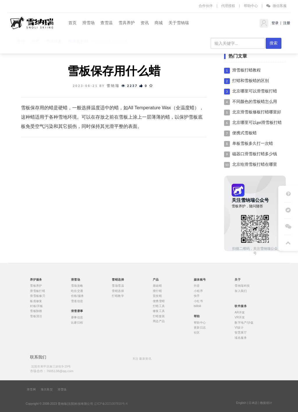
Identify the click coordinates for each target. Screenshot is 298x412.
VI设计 (239, 327)
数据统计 (266, 403)
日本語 (253, 403)
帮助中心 (251, 6)
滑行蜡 (157, 290)
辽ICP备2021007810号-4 (110, 404)
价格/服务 (77, 296)
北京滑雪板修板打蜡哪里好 (256, 112)
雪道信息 (77, 301)
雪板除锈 (36, 311)
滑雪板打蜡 (37, 290)
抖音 (197, 286)
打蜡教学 (118, 296)
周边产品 (159, 321)
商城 (159, 22)
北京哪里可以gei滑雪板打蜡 (257, 122)
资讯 (145, 22)
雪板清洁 (36, 316)
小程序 (198, 290)
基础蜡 (157, 286)
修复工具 (159, 311)
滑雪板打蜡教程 (246, 70)
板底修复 (36, 301)
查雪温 (106, 22)
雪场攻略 (77, 286)
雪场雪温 (118, 286)
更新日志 (200, 327)
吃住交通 (77, 290)
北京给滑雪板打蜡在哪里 (254, 164)
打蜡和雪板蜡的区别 (250, 80)
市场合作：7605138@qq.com (51, 371)
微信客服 (276, 6)
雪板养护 (36, 286)
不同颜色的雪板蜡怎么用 (254, 101)
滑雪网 (31, 389)
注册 (286, 23)
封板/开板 (36, 306)
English (241, 403)
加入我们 (241, 290)
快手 (197, 296)
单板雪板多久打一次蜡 (252, 143)
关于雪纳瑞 (178, 22)
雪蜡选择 (118, 290)
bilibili (197, 306)
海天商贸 (47, 389)
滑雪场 (88, 22)
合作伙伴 (206, 6)
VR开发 (240, 317)
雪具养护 (126, 22)
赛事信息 (77, 317)
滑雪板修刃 (37, 296)
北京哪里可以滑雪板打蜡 (254, 91)
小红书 (198, 301)
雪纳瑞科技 (242, 286)
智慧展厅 (241, 332)
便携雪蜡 (159, 301)
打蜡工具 (159, 306)
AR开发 (240, 312)
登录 (275, 23)
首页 (72, 22)
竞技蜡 (157, 296)
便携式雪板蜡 (244, 133)
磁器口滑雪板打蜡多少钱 (254, 153)
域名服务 (241, 337)
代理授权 (228, 6)
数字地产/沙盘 (244, 322)
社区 (197, 332)
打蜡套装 (159, 316)
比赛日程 (77, 322)
